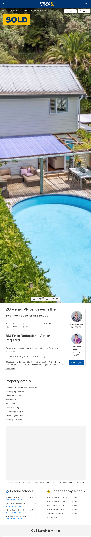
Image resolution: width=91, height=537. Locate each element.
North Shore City (14, 10)
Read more (10, 369)
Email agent (76, 363)
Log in (86, 3)
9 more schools (53, 518)
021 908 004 (76, 327)
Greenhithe (28, 10)
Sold (3, 10)
